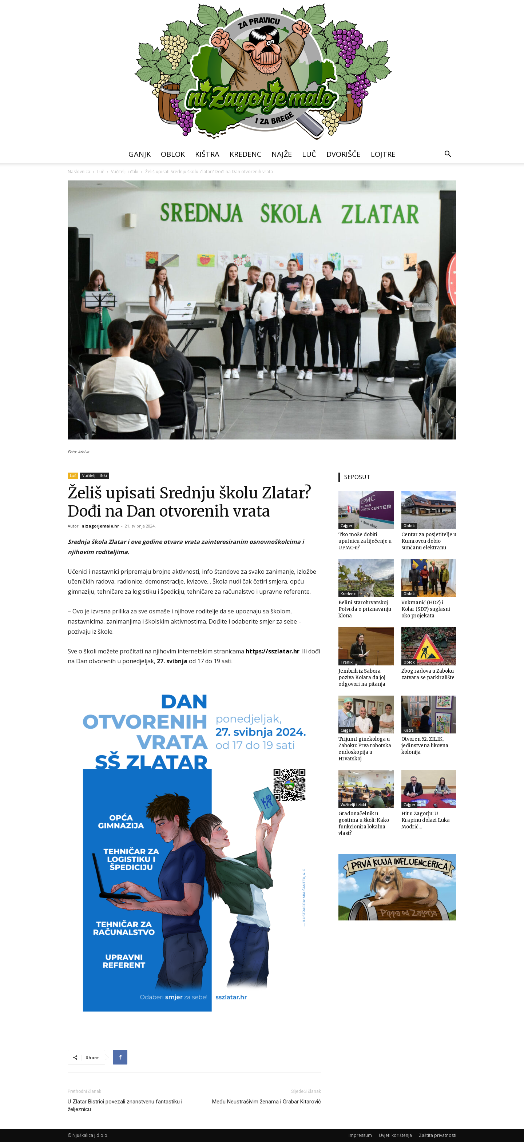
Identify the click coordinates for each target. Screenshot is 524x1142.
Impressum (360, 1135)
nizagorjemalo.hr (100, 526)
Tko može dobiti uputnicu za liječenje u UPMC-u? (365, 541)
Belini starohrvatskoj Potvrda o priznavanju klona (364, 609)
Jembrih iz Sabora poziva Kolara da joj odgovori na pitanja (361, 677)
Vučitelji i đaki (124, 171)
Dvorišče (343, 154)
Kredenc (245, 154)
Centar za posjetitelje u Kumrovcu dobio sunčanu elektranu (428, 541)
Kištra (207, 154)
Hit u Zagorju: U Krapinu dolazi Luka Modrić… (425, 820)
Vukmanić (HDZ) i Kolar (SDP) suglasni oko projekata (425, 609)
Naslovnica (79, 171)
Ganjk (139, 154)
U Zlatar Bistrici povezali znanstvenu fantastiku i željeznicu (125, 1105)
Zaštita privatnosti (437, 1135)
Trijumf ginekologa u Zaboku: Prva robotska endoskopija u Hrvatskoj (364, 749)
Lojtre (383, 154)
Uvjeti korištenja (395, 1135)
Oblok (173, 154)
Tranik (347, 662)
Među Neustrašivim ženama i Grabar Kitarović (266, 1101)
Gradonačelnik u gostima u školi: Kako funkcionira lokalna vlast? (363, 823)
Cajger (346, 525)
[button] (447, 154)
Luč (309, 154)
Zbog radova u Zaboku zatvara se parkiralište (427, 674)
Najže (281, 154)
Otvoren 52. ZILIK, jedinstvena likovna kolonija (424, 745)
